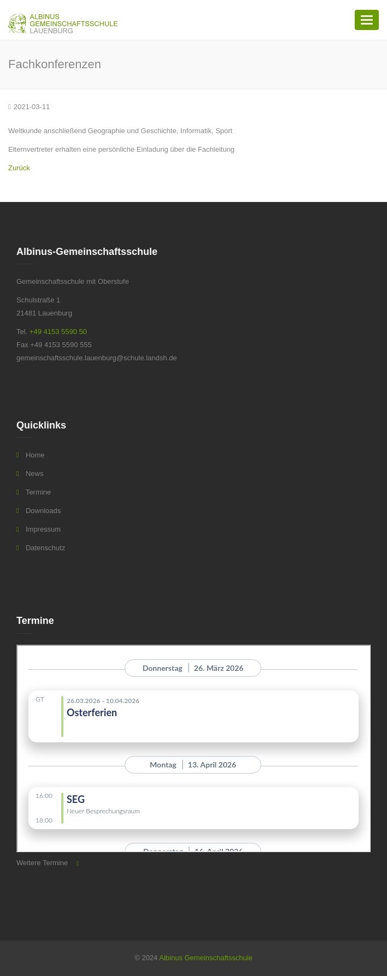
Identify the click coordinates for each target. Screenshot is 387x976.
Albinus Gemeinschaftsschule (206, 958)
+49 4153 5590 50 (58, 332)
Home (35, 455)
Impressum (43, 529)
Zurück (19, 168)
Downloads (43, 511)
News (35, 473)
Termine (38, 492)
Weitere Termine (42, 863)
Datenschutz (45, 548)
